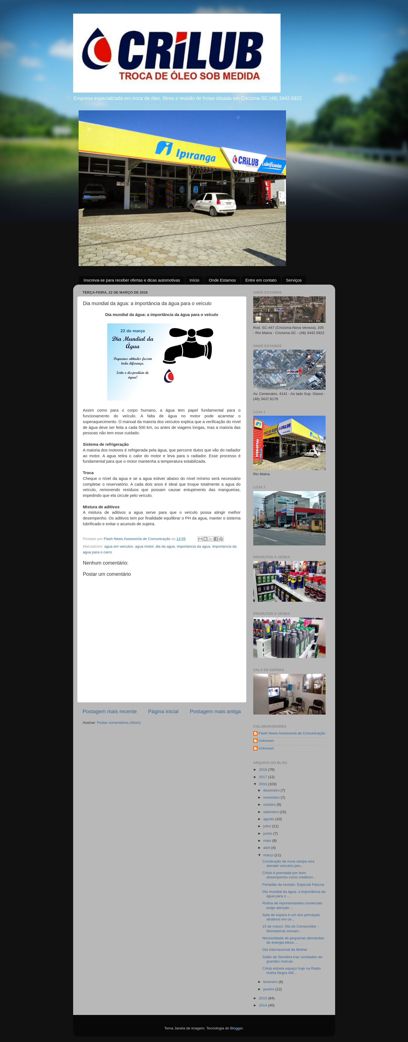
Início (194, 280)
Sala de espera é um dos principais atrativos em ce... (291, 917)
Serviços (294, 280)
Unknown (266, 741)
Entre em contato (260, 280)
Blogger (236, 1028)
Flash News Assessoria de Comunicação (292, 733)
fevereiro (271, 982)
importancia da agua (193, 546)
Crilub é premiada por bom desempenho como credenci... (289, 875)
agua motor (144, 546)
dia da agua (165, 546)
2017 (263, 777)
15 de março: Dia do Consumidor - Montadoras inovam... (290, 928)
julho (267, 826)
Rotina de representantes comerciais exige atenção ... (292, 905)
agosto (269, 819)
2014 (263, 1005)
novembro (272, 797)
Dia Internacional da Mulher (284, 949)
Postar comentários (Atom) (119, 723)
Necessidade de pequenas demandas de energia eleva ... (293, 940)
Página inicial (163, 711)
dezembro (272, 790)
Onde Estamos (222, 280)
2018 (263, 770)
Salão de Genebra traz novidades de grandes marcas (292, 959)
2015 (263, 998)
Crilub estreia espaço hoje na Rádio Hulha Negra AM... (291, 970)
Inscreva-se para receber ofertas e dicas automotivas (132, 280)
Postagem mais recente (110, 711)
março (269, 855)
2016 (263, 784)
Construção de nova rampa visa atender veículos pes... (288, 863)
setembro (271, 812)
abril (267, 848)
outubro (270, 804)
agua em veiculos (118, 546)
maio (267, 841)
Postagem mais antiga (215, 711)
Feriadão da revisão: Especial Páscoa (293, 884)
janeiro (269, 989)
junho (268, 833)
